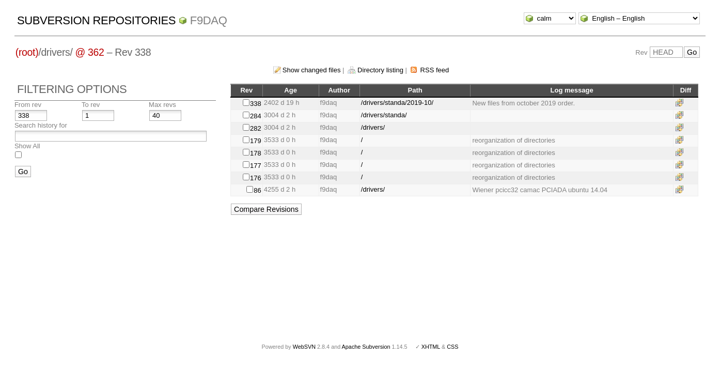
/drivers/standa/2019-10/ (397, 102)
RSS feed (434, 70)
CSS (452, 347)
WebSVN (304, 347)
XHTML (430, 347)
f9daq (208, 20)
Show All (27, 146)
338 (255, 103)
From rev (27, 105)
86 (257, 190)
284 (255, 116)
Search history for (40, 125)
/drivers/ (373, 127)
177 (255, 165)
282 (255, 128)
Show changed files (312, 70)
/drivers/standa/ (384, 115)
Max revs (162, 105)
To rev (91, 105)
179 (255, 141)
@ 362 (89, 52)
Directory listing (380, 70)
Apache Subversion (366, 347)
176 (255, 178)
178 (255, 153)
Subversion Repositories (96, 20)
